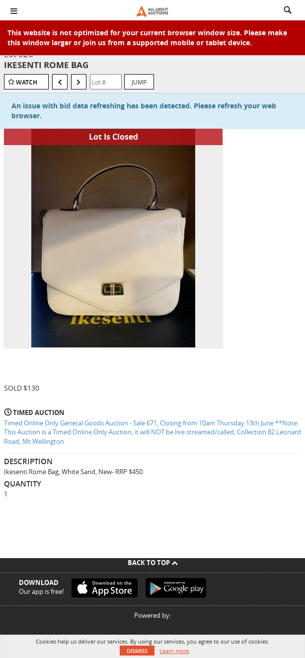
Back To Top (153, 562)
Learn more (174, 651)
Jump (139, 82)
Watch (26, 82)
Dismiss (137, 651)
